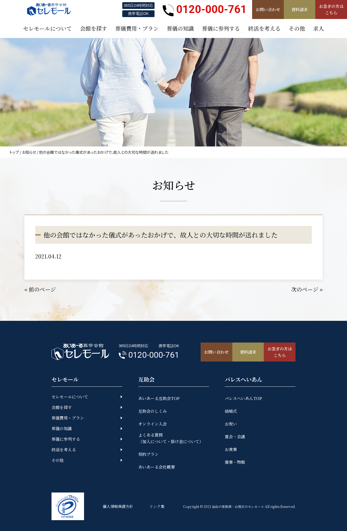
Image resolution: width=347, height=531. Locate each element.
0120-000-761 (205, 9)
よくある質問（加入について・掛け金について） (170, 438)
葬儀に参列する (66, 439)
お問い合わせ (268, 9)
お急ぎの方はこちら (331, 9)
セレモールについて (70, 396)
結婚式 (231, 411)
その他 (58, 460)
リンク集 (157, 506)
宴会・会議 (235, 436)
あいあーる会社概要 (156, 467)
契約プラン (148, 454)
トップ (14, 152)
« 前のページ (40, 289)
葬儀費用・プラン (68, 418)
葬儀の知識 (62, 428)
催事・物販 (235, 462)
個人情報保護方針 (118, 506)
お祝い (231, 424)
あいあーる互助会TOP (159, 398)
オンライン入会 (152, 424)
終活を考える (64, 449)
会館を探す (62, 407)
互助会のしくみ (152, 411)
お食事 (231, 449)
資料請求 (299, 9)
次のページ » (307, 289)
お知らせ (29, 152)
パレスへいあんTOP (243, 398)
